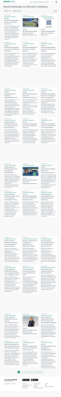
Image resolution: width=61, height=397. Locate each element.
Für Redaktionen (37, 389)
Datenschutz (25, 392)
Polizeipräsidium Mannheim (10, 16)
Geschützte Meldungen (38, 394)
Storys (31, 1)
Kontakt (46, 389)
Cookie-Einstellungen (49, 392)
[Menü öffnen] (56, 2)
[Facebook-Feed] (54, 11)
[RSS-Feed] (56, 11)
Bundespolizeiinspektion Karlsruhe (30, 241)
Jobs (46, 391)
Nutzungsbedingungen (27, 391)
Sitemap (35, 392)
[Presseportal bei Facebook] (10, 389)
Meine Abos (46, 1)
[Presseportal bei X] (12, 389)
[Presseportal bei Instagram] (14, 389)
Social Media (25, 394)
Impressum (24, 389)
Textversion (36, 391)
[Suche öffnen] (52, 2)
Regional (41, 1)
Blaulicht (36, 1)
